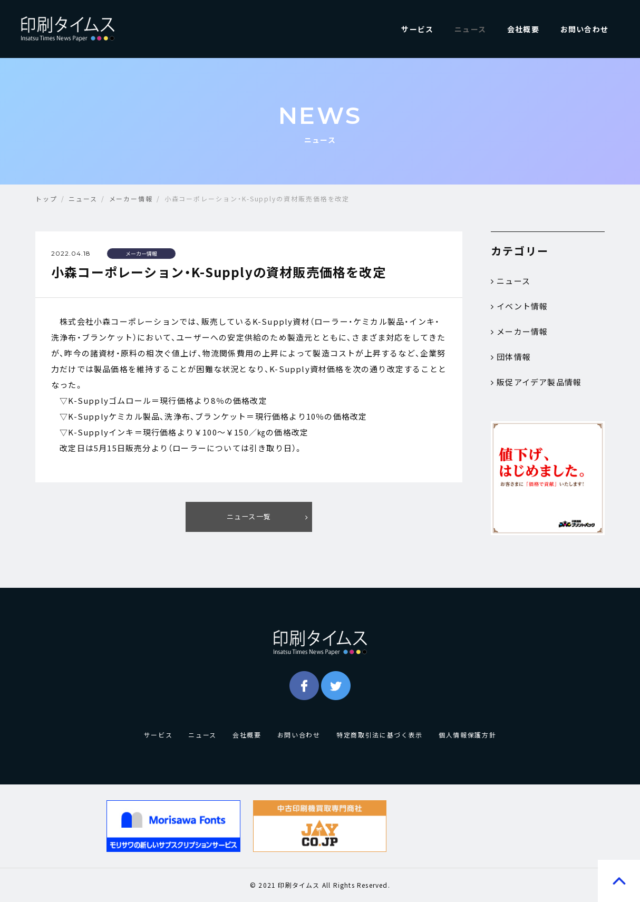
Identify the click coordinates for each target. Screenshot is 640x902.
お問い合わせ (584, 29)
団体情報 (511, 357)
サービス (417, 29)
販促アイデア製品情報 (536, 382)
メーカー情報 (519, 331)
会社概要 (523, 29)
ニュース (470, 29)
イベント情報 (519, 306)
